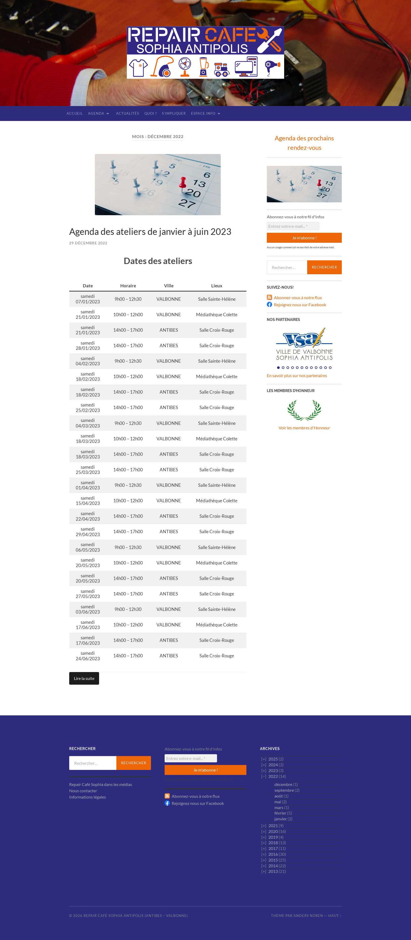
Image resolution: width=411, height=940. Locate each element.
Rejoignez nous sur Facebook (300, 304)
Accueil (75, 113)
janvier (280, 818)
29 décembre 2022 (88, 243)
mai (277, 801)
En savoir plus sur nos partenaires (297, 375)
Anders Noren (308, 915)
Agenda (96, 113)
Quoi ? (150, 113)
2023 (273, 770)
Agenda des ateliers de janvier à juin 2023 (150, 231)
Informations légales (87, 796)
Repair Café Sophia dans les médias (100, 784)
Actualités (127, 113)
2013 (273, 871)
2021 (273, 825)
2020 (273, 831)
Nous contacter (83, 790)
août (278, 795)
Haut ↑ (335, 915)
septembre (284, 790)
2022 (273, 776)
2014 (273, 865)
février (280, 812)
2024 (273, 764)
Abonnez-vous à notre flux (298, 297)
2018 (273, 842)
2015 (273, 859)
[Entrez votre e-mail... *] (293, 226)
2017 (273, 848)
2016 (273, 854)
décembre (283, 784)
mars (278, 807)
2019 (273, 837)
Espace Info (203, 113)
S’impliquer (174, 113)
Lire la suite (84, 678)
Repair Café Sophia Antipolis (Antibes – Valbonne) (136, 915)
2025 (273, 758)
